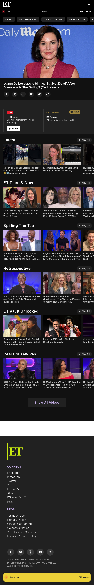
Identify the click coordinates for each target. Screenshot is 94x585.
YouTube (13, 485)
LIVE (8, 11)
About (11, 493)
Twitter (11, 481)
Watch (13, 128)
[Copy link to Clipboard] (39, 95)
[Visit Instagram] (30, 553)
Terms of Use (16, 516)
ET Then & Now (28, 19)
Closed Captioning (19, 524)
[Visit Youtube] (40, 553)
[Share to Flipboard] (31, 95)
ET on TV (13, 489)
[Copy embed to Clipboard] (48, 95)
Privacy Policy (16, 520)
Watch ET (85, 11)
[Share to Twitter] (15, 95)
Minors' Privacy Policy (22, 536)
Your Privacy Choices (21, 532)
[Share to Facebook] (6, 95)
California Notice (18, 528)
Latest (8, 19)
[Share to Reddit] (23, 95)
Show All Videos (47, 402)
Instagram (14, 477)
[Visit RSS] (50, 553)
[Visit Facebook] (10, 553)
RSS (10, 502)
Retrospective (77, 19)
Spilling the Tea (53, 19)
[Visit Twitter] (20, 553)
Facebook (13, 473)
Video (45, 11)
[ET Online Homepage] (8, 4)
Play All (84, 140)
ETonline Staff (16, 498)
